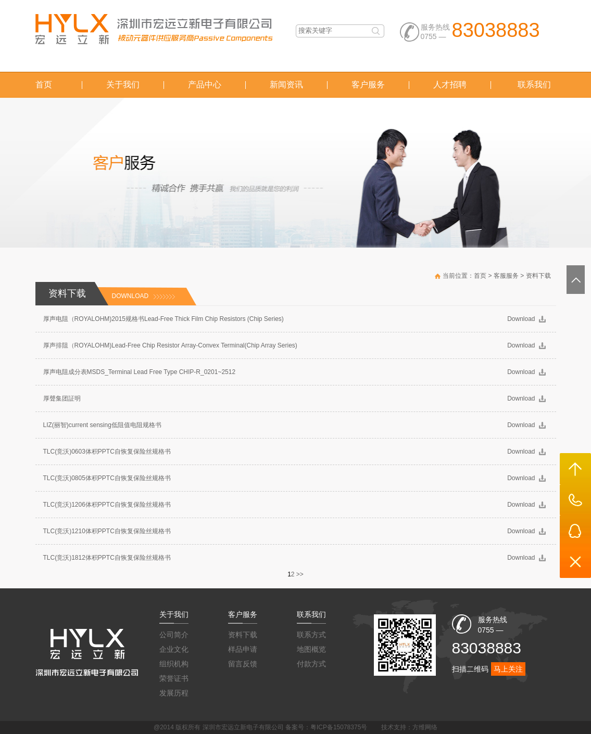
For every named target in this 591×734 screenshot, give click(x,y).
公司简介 (173, 634)
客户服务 (368, 84)
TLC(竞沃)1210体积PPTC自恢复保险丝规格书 (107, 531)
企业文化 (173, 649)
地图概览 (311, 649)
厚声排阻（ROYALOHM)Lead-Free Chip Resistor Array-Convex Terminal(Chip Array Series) (170, 345)
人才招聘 (450, 84)
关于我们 (123, 84)
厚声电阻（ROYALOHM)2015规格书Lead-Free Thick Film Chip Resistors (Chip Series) (163, 319)
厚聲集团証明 (62, 398)
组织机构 (173, 664)
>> (300, 574)
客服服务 (506, 275)
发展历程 (173, 693)
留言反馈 (242, 664)
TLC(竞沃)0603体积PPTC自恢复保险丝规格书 (107, 451)
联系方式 (311, 634)
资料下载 (538, 275)
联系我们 (534, 84)
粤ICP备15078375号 (338, 727)
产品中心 (204, 84)
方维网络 (424, 727)
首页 (43, 84)
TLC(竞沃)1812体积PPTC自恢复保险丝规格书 (107, 557)
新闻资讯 (286, 84)
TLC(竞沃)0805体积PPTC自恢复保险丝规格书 (107, 478)
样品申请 (242, 649)
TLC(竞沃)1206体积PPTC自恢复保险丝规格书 (107, 504)
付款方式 (311, 664)
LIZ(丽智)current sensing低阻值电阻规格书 (102, 425)
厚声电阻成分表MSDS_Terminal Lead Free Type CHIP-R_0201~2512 (139, 372)
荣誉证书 (173, 678)
